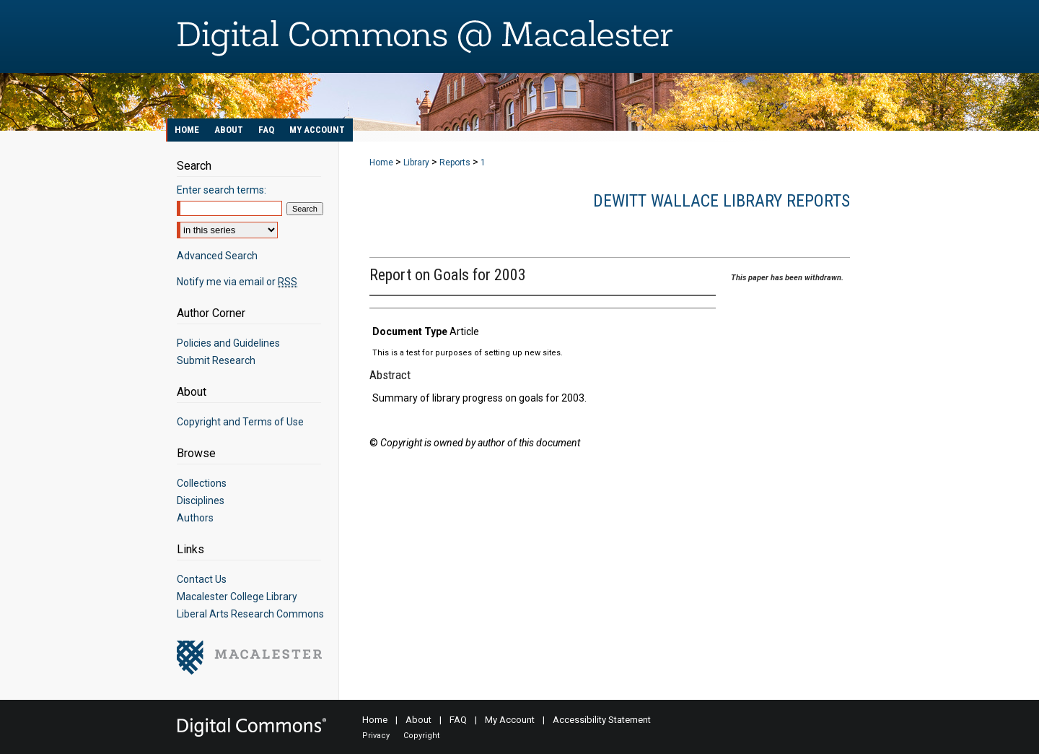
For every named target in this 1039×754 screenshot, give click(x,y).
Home (381, 162)
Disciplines (200, 500)
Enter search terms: (221, 190)
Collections (202, 483)
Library (416, 162)
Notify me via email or (237, 281)
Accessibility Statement (602, 719)
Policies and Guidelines (228, 343)
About (418, 719)
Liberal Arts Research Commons (250, 614)
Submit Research (216, 360)
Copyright (421, 735)
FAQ (458, 719)
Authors (195, 518)
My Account (510, 719)
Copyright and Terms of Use (240, 422)
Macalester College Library (237, 596)
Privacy (376, 735)
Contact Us (202, 579)
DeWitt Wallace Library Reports (721, 201)
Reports (454, 162)
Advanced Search (217, 255)
